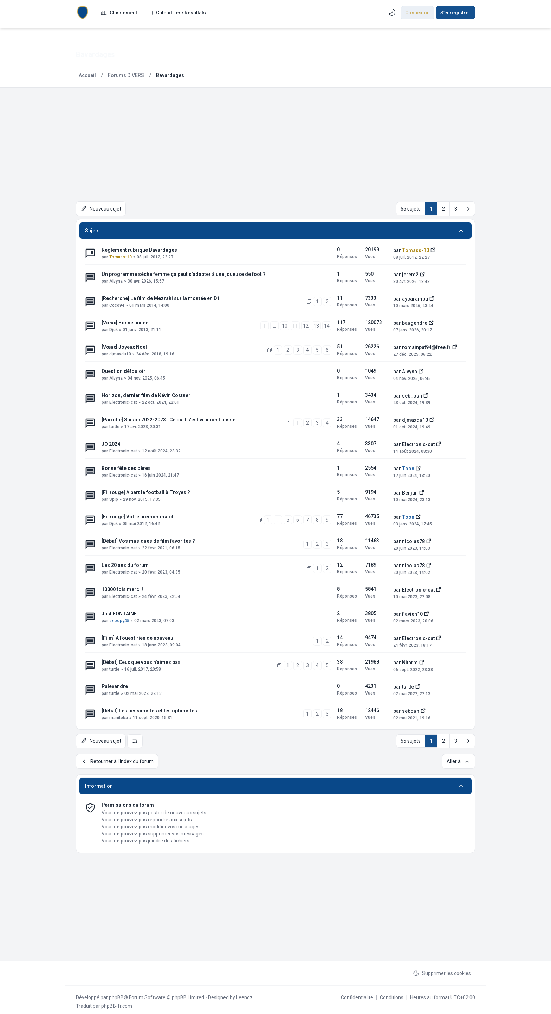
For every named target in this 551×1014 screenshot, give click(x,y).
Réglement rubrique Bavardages (139, 248)
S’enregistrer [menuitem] (455, 12)
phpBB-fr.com (116, 1002)
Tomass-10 (120, 255)
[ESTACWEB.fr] (82, 12)
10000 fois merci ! (122, 588)
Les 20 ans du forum (125, 564)
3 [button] (455, 208)
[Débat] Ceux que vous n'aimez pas (141, 661)
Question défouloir (123, 370)
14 (327, 324)
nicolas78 (413, 540)
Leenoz (244, 993)
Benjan (410, 491)
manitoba (118, 716)
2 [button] (443, 208)
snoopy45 (119, 619)
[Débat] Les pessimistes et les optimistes (149, 709)
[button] (468, 208)
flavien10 (412, 612)
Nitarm (410, 661)
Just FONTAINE (119, 612)
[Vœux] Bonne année (125, 321)
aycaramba (415, 297)
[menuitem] (118, 12)
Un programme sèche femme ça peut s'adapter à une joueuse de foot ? (184, 273)
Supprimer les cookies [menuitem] (442, 969)
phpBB (116, 993)
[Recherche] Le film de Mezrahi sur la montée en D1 (161, 297)
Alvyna (116, 279)
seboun (410, 709)
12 (306, 324)
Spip (113, 498)
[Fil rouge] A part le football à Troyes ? (146, 491)
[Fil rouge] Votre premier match (138, 515)
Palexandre (115, 685)
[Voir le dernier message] (433, 248)
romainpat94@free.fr (426, 346)
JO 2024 (111, 442)
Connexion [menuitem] (417, 12)
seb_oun (412, 394)
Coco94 (116, 304)
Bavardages (99, 54)
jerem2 (410, 273)
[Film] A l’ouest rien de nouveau (137, 636)
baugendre (414, 321)
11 (295, 324)
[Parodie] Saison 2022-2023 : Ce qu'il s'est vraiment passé (168, 418)
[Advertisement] (275, 140)
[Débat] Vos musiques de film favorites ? (148, 539)
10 (284, 324)
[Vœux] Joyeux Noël (124, 345)
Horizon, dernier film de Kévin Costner (146, 394)
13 (316, 324)
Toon (408, 467)
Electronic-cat (123, 401)
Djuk (113, 328)
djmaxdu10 (120, 352)
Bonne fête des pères (126, 467)
